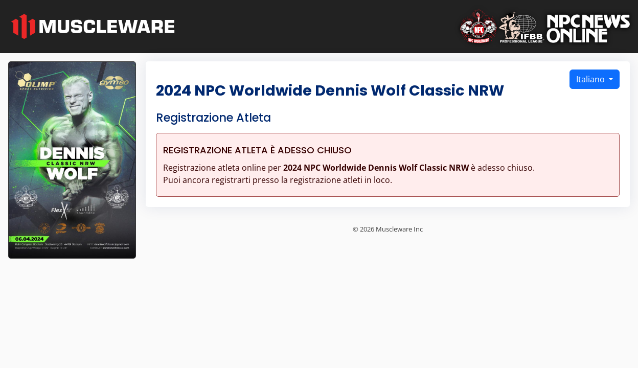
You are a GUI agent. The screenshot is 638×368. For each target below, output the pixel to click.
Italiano (591, 79)
